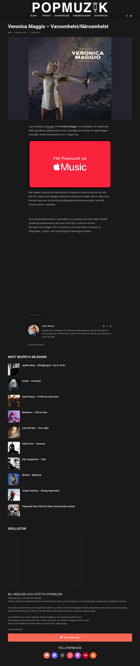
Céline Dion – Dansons (33, 443)
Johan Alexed (48, 326)
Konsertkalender (82, 16)
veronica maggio (35, 315)
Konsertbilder (62, 16)
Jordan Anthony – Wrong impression (40, 490)
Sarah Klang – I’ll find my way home (40, 396)
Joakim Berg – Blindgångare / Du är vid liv (43, 365)
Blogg (34, 16)
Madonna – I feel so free (34, 412)
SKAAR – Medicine (31, 475)
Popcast (46, 16)
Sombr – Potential (31, 381)
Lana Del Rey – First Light (35, 428)
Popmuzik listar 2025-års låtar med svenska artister (48, 506)
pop (9, 32)
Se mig (50, 126)
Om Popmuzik (100, 16)
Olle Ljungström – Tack (34, 459)
